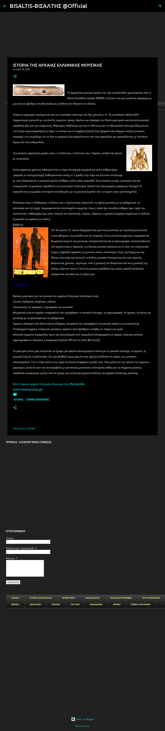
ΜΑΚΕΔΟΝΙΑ (96, 604)
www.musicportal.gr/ (28, 389)
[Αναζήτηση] (92, 6)
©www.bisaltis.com (82, 726)
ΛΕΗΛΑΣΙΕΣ (35, 604)
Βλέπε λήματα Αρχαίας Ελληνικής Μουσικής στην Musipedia (48, 384)
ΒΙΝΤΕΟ (15, 604)
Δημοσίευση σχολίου (24, 428)
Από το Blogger (82, 719)
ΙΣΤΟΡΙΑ (18, 399)
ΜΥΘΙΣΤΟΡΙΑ (68, 598)
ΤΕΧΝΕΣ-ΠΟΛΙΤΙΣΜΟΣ (38, 399)
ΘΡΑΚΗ (116, 604)
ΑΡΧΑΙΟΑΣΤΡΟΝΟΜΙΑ (121, 598)
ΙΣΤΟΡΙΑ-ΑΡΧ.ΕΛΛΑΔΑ (41, 598)
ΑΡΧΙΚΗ (15, 598)
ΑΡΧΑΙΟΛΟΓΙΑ (92, 598)
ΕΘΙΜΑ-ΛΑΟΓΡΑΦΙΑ (141, 604)
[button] (15, 76)
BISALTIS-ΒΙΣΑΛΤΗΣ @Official (48, 6)
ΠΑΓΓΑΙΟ (75, 604)
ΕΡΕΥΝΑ (56, 604)
